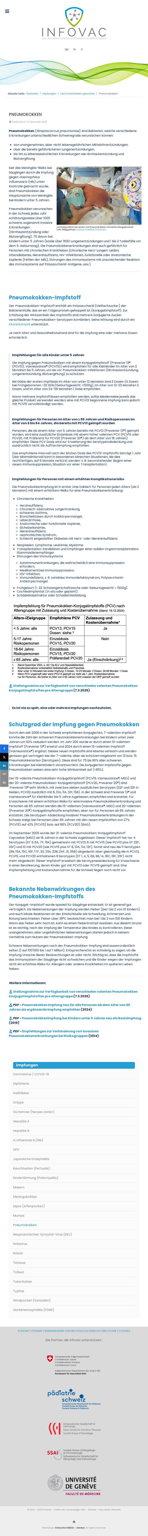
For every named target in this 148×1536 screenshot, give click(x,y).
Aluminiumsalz (19, 324)
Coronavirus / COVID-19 (31, 1074)
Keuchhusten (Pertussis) (31, 1168)
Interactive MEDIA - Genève (70, 1527)
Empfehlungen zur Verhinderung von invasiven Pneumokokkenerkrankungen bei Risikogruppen (54, 1033)
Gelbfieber (21, 1093)
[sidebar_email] (4, 774)
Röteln (18, 1253)
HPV (16, 1149)
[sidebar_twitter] (4, 757)
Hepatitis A (21, 1121)
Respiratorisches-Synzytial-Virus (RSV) (42, 1234)
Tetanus (19, 1263)
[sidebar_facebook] (4, 748)
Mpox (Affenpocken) (29, 1206)
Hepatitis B (21, 1131)
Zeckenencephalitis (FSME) (33, 1310)
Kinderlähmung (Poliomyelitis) (35, 1178)
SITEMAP (37, 1331)
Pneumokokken (25, 1225)
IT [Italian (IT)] (82, 49)
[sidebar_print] (4, 782)
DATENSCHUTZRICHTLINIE (100, 1331)
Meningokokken (25, 1197)
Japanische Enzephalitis (31, 1159)
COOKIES (124, 1331)
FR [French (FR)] (74, 49)
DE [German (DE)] (66, 49)
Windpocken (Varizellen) (32, 1300)
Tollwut (18, 1272)
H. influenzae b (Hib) (28, 1140)
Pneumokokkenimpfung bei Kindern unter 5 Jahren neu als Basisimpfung (81, 1018)
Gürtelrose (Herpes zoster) (34, 1112)
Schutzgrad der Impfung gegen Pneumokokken (74, 724)
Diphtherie (21, 1083)
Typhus (18, 1291)
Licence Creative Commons (91, 229)
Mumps (18, 1215)
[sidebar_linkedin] (4, 765)
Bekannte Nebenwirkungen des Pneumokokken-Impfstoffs (52, 892)
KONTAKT (24, 1331)
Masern (18, 1187)
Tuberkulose (22, 1281)
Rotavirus (20, 1244)
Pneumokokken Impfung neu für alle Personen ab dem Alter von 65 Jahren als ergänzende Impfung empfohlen (69, 1007)
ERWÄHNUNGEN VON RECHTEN (64, 1331)
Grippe (18, 1102)
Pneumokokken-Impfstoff (45, 297)
